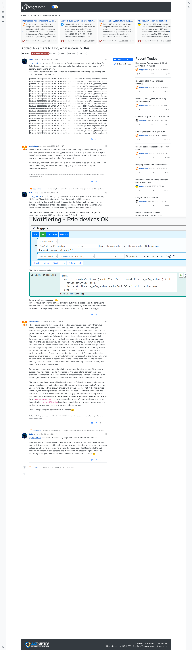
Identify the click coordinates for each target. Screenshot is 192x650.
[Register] (189, 7)
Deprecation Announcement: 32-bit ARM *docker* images (48, 21)
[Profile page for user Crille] (24, 61)
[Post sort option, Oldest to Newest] (123, 64)
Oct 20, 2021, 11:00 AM (49, 60)
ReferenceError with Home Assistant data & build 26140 (151, 181)
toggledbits (33, 146)
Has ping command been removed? (151, 164)
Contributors (161, 643)
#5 (106, 434)
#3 (106, 193)
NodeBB (150, 643)
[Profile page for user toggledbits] (24, 148)
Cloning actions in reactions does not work (152, 148)
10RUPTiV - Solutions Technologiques (138, 646)
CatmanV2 (143, 120)
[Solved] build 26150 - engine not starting (79, 21)
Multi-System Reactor (33, 41)
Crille (31, 60)
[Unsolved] (3, 21)
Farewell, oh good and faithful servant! (152, 116)
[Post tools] (105, 139)
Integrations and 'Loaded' (146, 197)
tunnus (141, 186)
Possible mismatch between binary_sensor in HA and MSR (148, 214)
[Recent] (3, 7)
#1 (106, 60)
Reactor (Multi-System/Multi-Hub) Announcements (122, 21)
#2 (106, 146)
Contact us (162, 646)
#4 (106, 321)
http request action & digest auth (152, 21)
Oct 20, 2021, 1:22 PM (53, 321)
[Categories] (3, 3)
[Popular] (3, 17)
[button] (3, 647)
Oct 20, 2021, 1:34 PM (49, 434)
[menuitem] (189, 3)
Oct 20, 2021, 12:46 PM (49, 193)
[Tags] (3, 12)
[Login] (189, 3)
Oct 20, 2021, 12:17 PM (53, 146)
